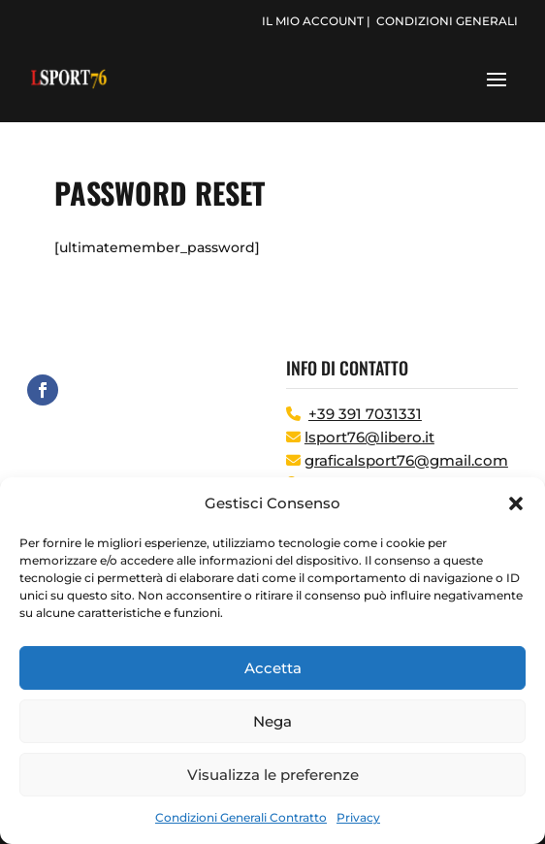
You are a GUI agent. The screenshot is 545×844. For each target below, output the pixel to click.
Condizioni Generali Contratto (241, 817)
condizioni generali (447, 21)
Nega (272, 721)
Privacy (358, 817)
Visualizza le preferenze (273, 774)
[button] (516, 503)
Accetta (273, 668)
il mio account (313, 21)
